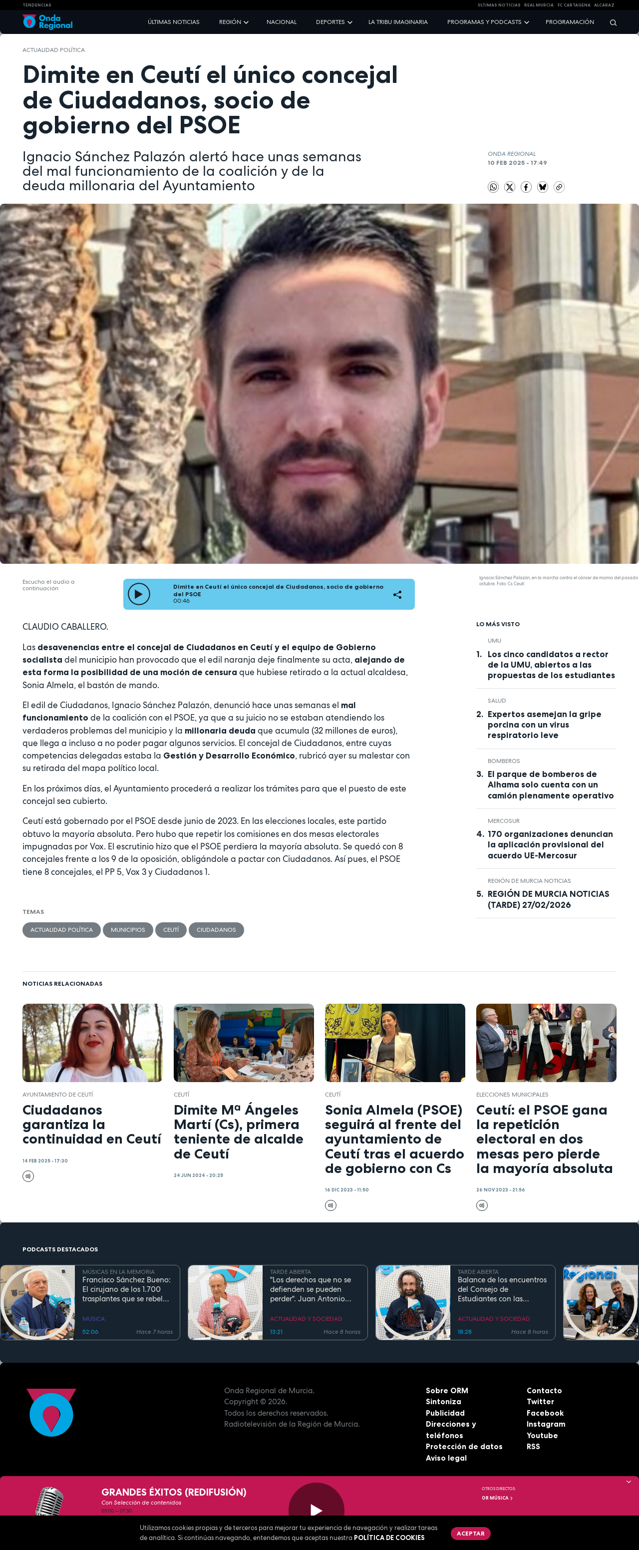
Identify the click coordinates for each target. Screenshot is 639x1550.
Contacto (544, 1390)
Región (230, 22)
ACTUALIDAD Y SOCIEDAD (306, 1319)
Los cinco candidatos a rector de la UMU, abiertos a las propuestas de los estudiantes (551, 664)
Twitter (540, 1401)
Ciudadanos (216, 930)
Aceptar (471, 1533)
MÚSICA (93, 1319)
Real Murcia (539, 4)
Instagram (546, 1424)
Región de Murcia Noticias (529, 881)
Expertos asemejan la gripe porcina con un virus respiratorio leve (545, 724)
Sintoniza (443, 1401)
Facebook (545, 1413)
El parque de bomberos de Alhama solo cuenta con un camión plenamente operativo (551, 784)
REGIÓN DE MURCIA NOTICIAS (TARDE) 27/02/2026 (549, 899)
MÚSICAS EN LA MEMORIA (118, 1272)
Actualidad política (53, 50)
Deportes (330, 22)
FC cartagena (574, 4)
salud (497, 701)
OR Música (498, 1498)
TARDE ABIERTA (290, 1272)
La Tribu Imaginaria (398, 22)
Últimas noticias (174, 22)
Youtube (542, 1435)
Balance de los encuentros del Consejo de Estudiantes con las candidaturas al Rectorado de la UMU (502, 1289)
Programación (570, 22)
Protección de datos (464, 1446)
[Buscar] (610, 22)
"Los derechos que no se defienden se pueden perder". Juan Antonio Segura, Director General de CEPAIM (312, 1289)
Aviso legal (446, 1458)
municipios (128, 930)
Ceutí (171, 930)
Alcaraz (604, 4)
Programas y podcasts (484, 22)
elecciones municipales (512, 1095)
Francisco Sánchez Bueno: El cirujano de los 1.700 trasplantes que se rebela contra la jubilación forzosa (126, 1289)
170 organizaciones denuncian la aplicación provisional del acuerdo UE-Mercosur (550, 844)
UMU (494, 641)
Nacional (282, 22)
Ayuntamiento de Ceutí (57, 1095)
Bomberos (504, 761)
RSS (533, 1446)
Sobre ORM (447, 1390)
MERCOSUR (504, 821)
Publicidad (445, 1413)
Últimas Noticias (499, 4)
